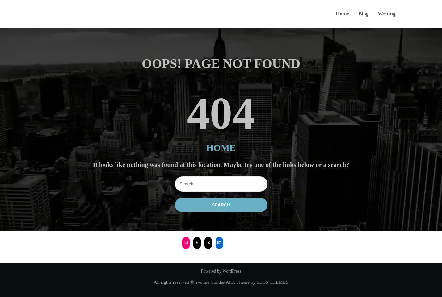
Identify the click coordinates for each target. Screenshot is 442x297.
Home (342, 14)
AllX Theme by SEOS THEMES (257, 282)
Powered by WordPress (221, 271)
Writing (386, 14)
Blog (363, 14)
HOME (221, 147)
